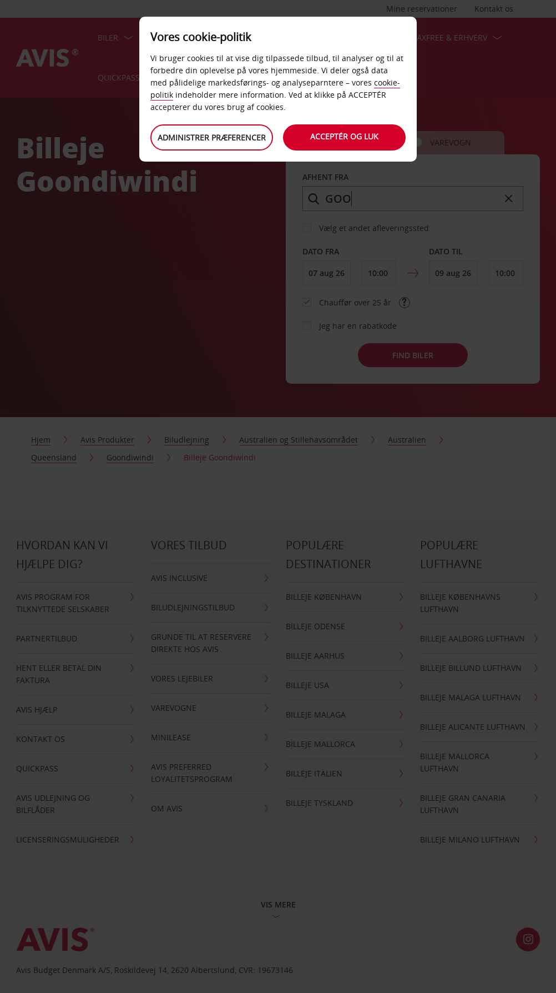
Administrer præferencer (212, 137)
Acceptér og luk (345, 136)
